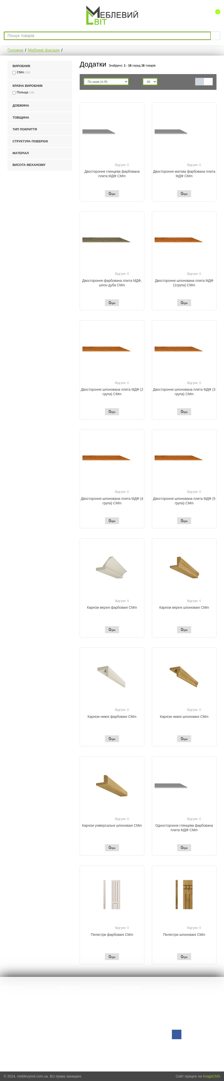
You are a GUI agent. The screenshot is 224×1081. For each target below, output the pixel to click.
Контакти (67, 1045)
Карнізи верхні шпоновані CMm (184, 607)
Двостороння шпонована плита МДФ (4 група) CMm (112, 501)
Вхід (119, 996)
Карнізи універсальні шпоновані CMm (112, 825)
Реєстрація (124, 1003)
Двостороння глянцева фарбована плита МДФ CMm (112, 174)
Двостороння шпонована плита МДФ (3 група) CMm (184, 392)
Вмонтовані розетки (20, 1028)
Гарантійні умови (73, 1038)
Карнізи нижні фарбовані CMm (112, 717)
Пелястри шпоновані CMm (184, 935)
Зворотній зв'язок (186, 1025)
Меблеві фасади (44, 50)
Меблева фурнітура (19, 996)
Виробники (68, 1017)
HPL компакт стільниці (21, 1010)
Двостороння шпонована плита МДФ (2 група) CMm (112, 392)
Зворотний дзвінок (131, 1017)
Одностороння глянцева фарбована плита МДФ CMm (184, 828)
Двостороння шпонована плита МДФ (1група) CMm (184, 283)
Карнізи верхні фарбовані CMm (112, 607)
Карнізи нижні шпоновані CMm (184, 717)
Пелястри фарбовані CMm (112, 935)
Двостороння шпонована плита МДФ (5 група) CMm (184, 501)
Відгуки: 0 (122, 165)
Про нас (66, 996)
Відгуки (66, 1003)
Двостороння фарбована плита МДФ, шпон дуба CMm (112, 283)
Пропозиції (68, 1010)
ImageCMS (211, 1076)
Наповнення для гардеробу (26, 1047)
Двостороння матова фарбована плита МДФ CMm (184, 174)
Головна (15, 50)
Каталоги (67, 1024)
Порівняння (125, 1010)
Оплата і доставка (74, 1031)
